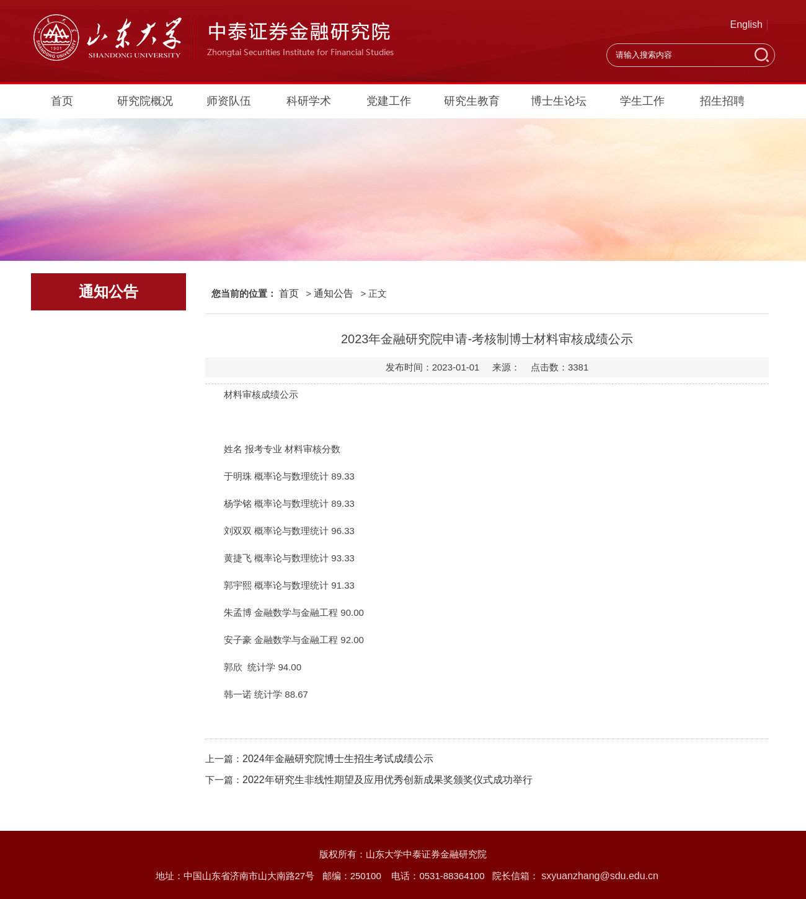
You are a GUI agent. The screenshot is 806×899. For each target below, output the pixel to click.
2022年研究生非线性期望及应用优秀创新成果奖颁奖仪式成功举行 (387, 779)
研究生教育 (472, 101)
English (746, 24)
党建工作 (388, 101)
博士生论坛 (559, 101)
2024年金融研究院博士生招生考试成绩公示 (337, 758)
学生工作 (642, 101)
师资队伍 (228, 101)
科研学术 (308, 101)
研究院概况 (145, 101)
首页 (62, 101)
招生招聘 (722, 101)
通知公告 (333, 293)
